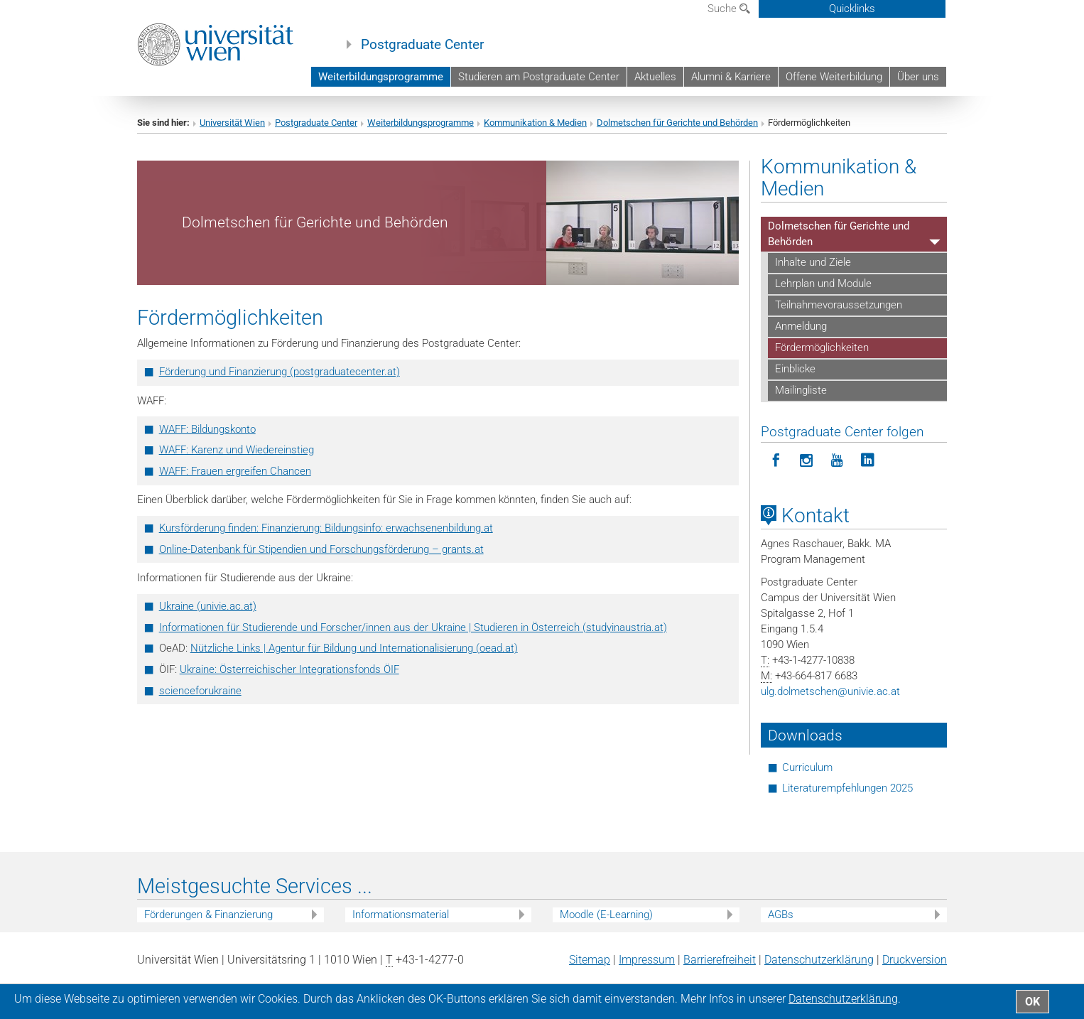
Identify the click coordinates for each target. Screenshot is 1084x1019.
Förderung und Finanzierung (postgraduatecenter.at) (279, 371)
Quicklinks (852, 8)
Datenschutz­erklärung (819, 959)
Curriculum (807, 767)
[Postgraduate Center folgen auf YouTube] (837, 461)
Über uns (918, 76)
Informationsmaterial (400, 914)
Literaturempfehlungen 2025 (847, 788)
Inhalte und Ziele (813, 262)
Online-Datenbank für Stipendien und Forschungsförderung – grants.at (321, 549)
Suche (729, 8)
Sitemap (589, 959)
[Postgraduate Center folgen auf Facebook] (776, 461)
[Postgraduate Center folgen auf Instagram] (806, 461)
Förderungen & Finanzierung (208, 914)
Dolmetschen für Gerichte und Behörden (677, 122)
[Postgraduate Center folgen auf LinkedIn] (867, 461)
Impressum (647, 959)
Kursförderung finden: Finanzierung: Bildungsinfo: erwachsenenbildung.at (326, 528)
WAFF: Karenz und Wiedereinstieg (236, 449)
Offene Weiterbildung (834, 76)
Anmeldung (801, 326)
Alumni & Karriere (731, 76)
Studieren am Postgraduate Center (538, 76)
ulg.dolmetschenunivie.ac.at (830, 691)
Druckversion (914, 959)
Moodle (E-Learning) (606, 914)
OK (1032, 1001)
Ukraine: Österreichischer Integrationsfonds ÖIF (289, 669)
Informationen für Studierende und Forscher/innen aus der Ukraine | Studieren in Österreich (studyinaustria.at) (413, 627)
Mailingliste (801, 390)
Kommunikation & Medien (535, 122)
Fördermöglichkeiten (822, 347)
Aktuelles (655, 76)
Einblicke (795, 368)
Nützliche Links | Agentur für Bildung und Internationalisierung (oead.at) (354, 648)
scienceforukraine (200, 690)
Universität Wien (232, 122)
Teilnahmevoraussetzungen (838, 304)
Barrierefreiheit (719, 959)
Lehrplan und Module (823, 283)
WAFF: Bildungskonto (207, 429)
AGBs (780, 914)
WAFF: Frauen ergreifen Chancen (235, 471)
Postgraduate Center (422, 45)
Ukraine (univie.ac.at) (207, 606)
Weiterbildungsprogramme (380, 76)
